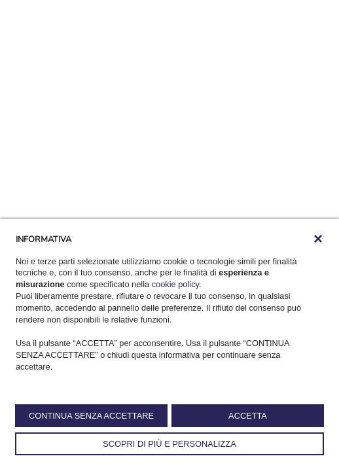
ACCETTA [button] (247, 416)
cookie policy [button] (175, 284)
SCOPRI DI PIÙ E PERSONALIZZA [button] (169, 444)
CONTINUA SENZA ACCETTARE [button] (91, 416)
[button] (318, 238)
